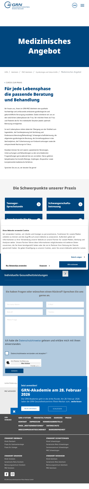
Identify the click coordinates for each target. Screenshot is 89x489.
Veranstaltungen (44, 423)
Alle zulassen (73, 264)
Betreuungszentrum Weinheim (57, 470)
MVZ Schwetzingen (53, 456)
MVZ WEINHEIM (10, 396)
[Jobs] (74, 6)
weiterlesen (33, 405)
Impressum (35, 427)
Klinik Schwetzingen (53, 447)
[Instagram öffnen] (12, 480)
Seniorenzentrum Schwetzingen (57, 453)
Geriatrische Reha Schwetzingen (58, 450)
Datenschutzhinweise (30, 345)
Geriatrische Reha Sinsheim (15, 467)
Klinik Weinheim (52, 464)
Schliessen (61, 412)
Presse (71, 423)
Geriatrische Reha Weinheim (56, 467)
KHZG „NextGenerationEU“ (32, 431)
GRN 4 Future (25, 423)
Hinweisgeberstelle (54, 427)
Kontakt (22, 427)
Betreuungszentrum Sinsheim (15, 470)
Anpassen (45, 265)
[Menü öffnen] (82, 6)
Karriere (60, 423)
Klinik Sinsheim (10, 464)
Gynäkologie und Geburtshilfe (54, 72)
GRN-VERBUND (8, 424)
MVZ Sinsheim (10, 473)
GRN (7, 72)
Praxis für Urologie (11, 453)
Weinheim (16, 72)
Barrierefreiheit (60, 435)
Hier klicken (25, 369)
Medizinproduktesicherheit (33, 435)
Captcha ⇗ (35, 371)
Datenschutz (55, 431)
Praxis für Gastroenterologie (15, 450)
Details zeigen (76, 257)
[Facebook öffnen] (6, 480)
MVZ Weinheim (30, 72)
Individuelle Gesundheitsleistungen (26, 278)
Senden (14, 376)
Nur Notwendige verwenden (16, 265)
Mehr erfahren (37, 412)
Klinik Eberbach (10, 447)
